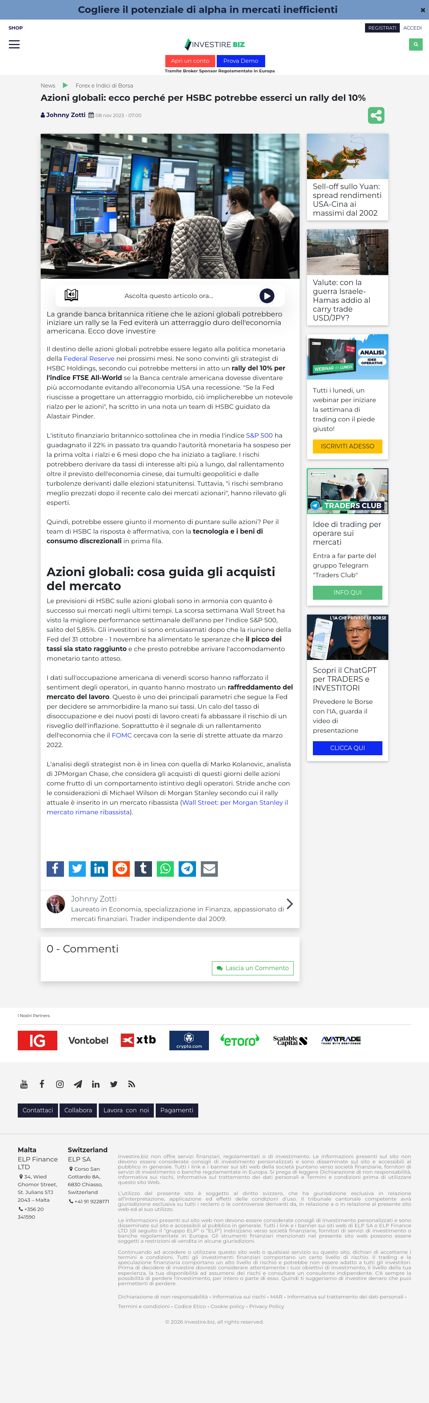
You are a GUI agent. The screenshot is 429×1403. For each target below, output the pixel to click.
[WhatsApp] (165, 869)
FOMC (122, 735)
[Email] (209, 869)
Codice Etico (190, 1306)
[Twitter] (77, 869)
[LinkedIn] (99, 869)
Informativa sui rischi (239, 1297)
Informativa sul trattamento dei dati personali (345, 1297)
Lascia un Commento (253, 968)
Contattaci (38, 1110)
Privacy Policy (266, 1306)
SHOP (16, 28)
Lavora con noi (126, 1110)
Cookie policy (228, 1306)
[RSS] (131, 1084)
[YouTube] (24, 1084)
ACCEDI (412, 28)
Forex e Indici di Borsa (104, 85)
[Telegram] (187, 869)
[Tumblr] (143, 869)
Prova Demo (240, 60)
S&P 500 (259, 435)
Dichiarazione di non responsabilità (163, 1297)
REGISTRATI (382, 28)
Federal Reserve (89, 358)
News (48, 85)
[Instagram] (60, 1084)
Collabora (78, 1110)
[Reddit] (121, 869)
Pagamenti (177, 1110)
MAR (276, 1297)
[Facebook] (55, 869)
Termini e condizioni (144, 1306)
